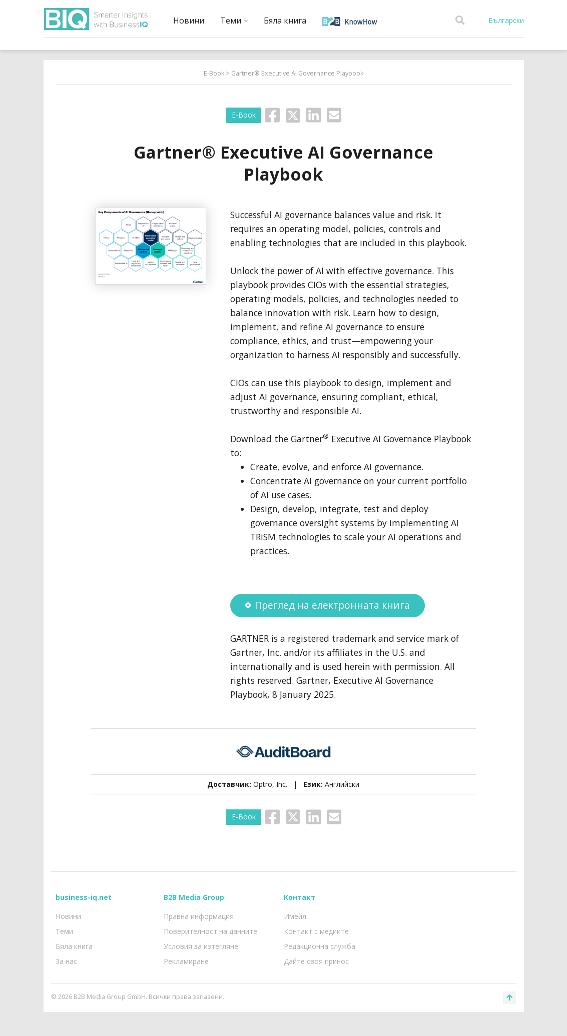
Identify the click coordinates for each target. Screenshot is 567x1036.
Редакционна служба (319, 946)
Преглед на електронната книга (327, 605)
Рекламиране (186, 961)
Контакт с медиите (316, 931)
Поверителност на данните (210, 931)
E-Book (214, 73)
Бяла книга (285, 20)
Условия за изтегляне (201, 946)
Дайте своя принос (316, 961)
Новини (188, 20)
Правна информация (199, 916)
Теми (234, 20)
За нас (66, 961)
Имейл (295, 916)
